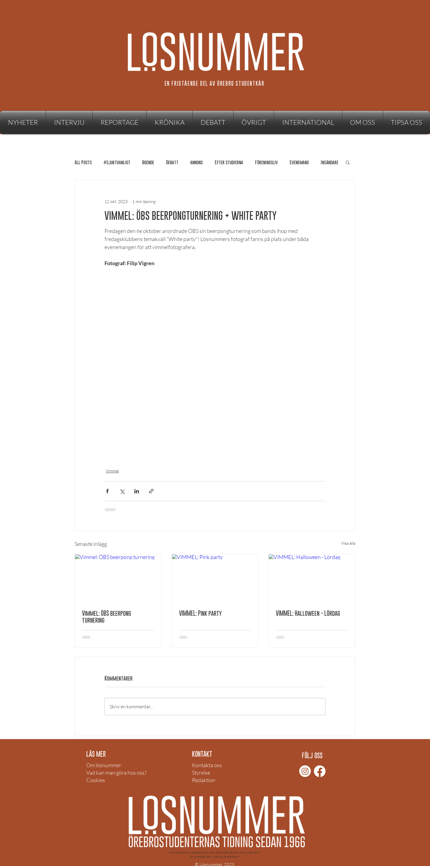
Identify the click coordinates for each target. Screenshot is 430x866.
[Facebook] (319, 771)
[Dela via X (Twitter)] (122, 491)
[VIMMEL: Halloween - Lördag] (312, 578)
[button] (254, 122)
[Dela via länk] (151, 491)
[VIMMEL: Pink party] (215, 578)
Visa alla (348, 543)
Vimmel (112, 470)
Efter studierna (229, 162)
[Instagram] (305, 771)
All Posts (83, 162)
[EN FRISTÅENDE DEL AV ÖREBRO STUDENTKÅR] (215, 83)
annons (196, 162)
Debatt (172, 162)
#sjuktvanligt (117, 162)
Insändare (329, 162)
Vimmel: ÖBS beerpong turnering (106, 617)
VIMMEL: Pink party (200, 613)
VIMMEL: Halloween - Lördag (308, 613)
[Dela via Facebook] (107, 491)
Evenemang (299, 162)
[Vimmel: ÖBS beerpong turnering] (118, 578)
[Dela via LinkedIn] (136, 491)
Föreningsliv (266, 162)
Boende (148, 162)
